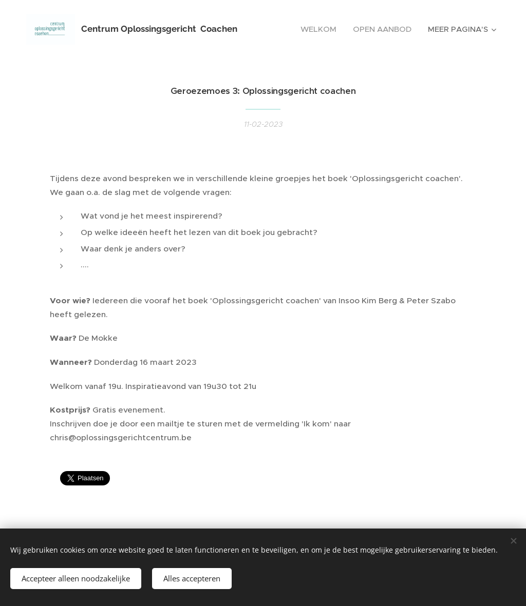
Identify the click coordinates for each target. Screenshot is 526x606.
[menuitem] (321, 29)
